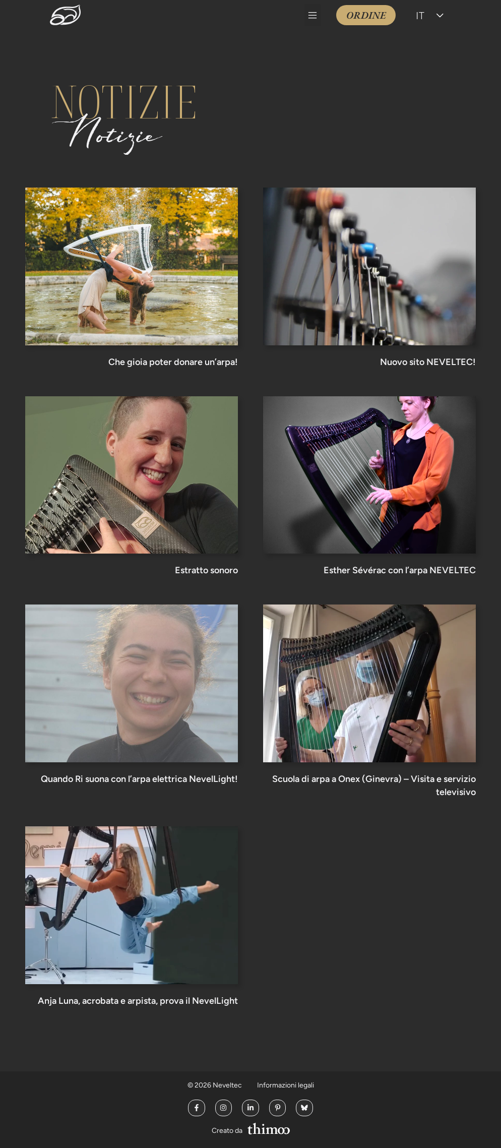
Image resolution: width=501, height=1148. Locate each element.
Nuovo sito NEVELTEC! (428, 362)
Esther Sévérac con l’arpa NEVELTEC (400, 570)
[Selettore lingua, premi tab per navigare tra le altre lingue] (431, 15)
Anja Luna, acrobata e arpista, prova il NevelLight (138, 1000)
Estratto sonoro (206, 570)
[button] (312, 15)
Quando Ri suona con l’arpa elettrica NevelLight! (139, 778)
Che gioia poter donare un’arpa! (173, 362)
